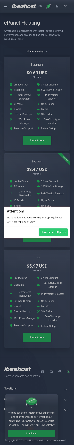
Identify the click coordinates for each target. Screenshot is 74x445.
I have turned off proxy (53, 232)
